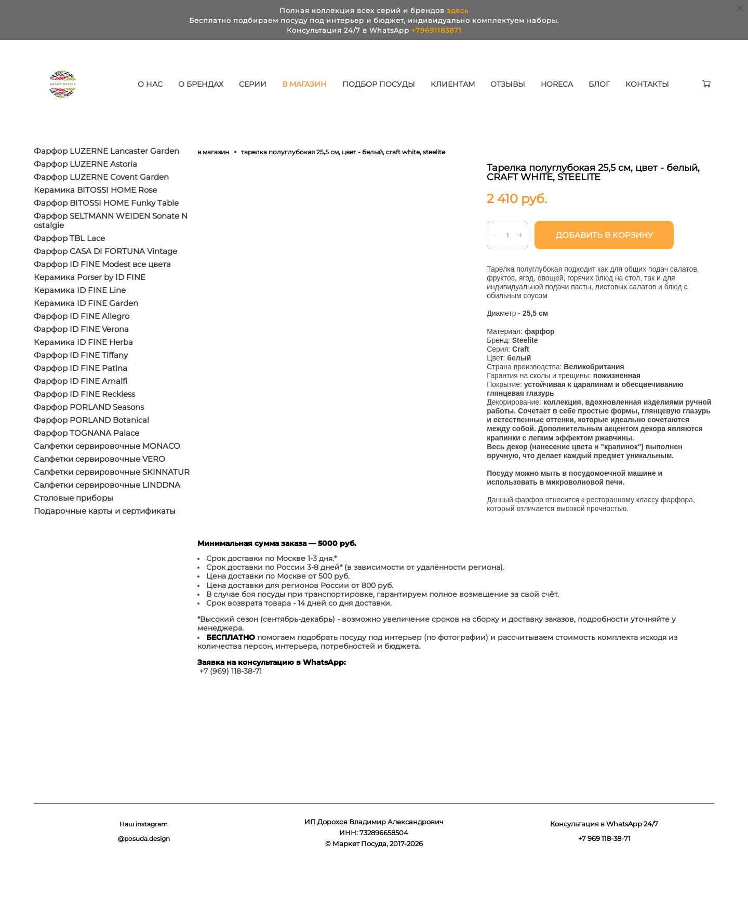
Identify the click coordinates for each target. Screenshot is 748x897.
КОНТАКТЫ (190, 106)
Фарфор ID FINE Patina (80, 399)
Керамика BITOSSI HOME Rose (95, 221)
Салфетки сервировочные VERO (99, 490)
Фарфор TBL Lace (69, 269)
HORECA (588, 93)
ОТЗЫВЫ (539, 93)
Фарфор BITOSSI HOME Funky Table (106, 234)
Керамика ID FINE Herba (83, 373)
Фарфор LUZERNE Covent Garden (101, 208)
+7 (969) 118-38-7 (229, 702)
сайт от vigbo (694, 872)
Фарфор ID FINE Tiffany (81, 386)
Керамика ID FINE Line (80, 321)
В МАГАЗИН (335, 93)
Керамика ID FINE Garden (86, 334)
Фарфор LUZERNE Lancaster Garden (106, 182)
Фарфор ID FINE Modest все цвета (102, 295)
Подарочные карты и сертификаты (105, 542)
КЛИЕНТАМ (484, 93)
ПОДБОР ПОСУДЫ (409, 93)
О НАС (181, 93)
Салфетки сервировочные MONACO (107, 477)
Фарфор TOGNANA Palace (86, 464)
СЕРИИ (284, 93)
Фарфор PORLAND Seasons (89, 438)
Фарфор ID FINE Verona (81, 360)
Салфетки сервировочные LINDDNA (107, 516)
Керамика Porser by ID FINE (89, 308)
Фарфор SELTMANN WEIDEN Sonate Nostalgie (111, 252)
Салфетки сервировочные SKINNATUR (112, 503)
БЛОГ (630, 93)
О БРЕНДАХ (232, 93)
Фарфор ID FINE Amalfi (80, 412)
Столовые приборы (73, 529)
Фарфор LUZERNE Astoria (85, 195)
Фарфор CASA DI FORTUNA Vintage (105, 282)
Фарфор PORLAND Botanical (91, 451)
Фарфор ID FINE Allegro (81, 347)
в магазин (213, 183)
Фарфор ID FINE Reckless (84, 425)
